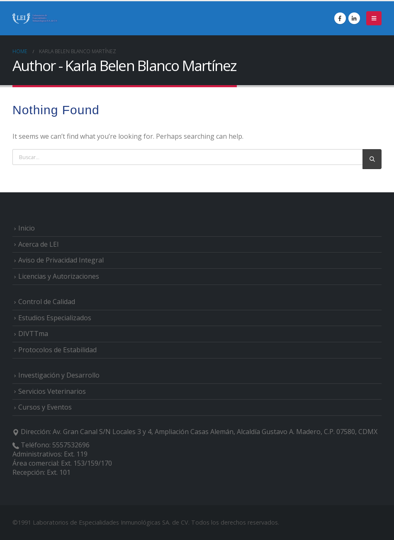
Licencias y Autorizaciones (58, 276)
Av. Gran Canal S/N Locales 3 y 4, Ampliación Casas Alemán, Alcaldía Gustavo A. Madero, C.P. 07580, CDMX (215, 431)
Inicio (26, 228)
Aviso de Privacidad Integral (61, 260)
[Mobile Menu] (374, 18)
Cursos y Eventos (45, 407)
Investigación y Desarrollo (59, 375)
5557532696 (71, 444)
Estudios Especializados (54, 317)
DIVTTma (33, 333)
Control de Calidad (46, 301)
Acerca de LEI (38, 244)
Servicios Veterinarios (52, 391)
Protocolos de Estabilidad (57, 349)
